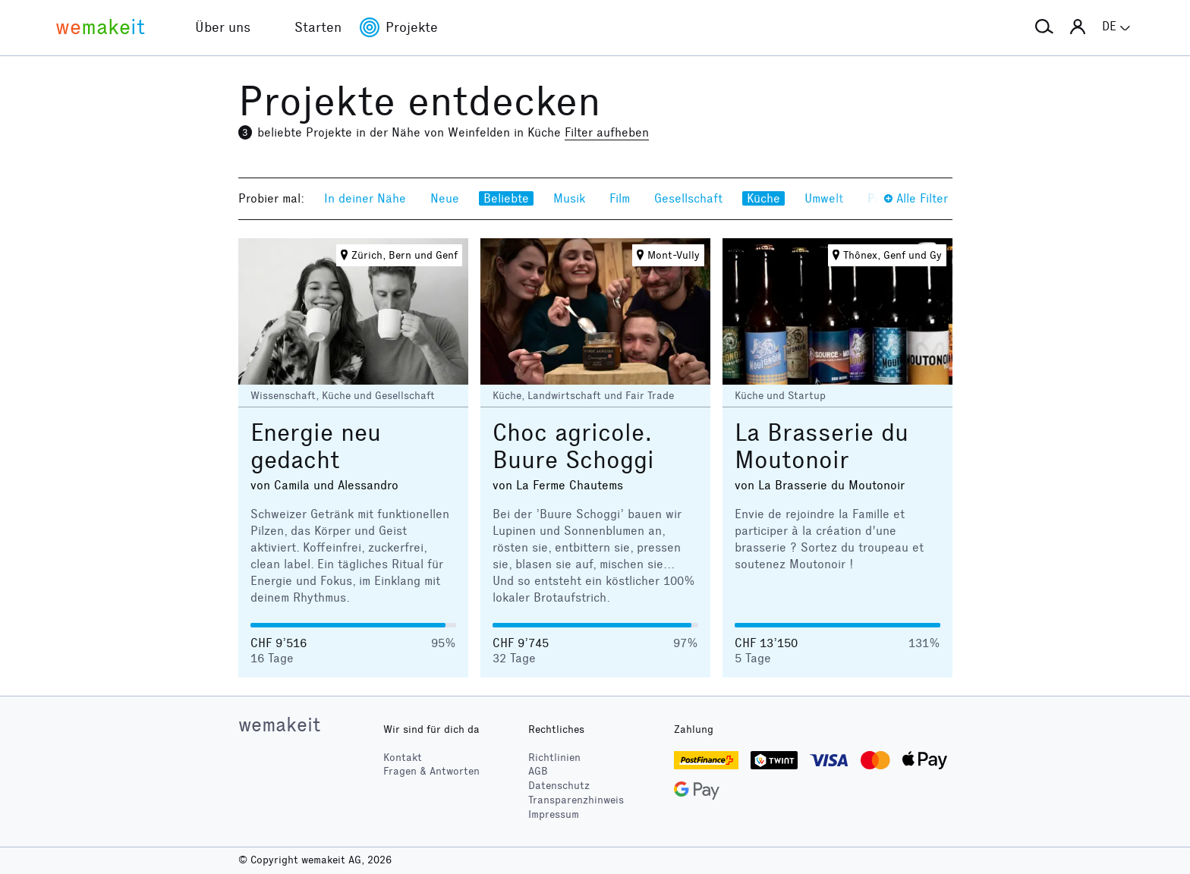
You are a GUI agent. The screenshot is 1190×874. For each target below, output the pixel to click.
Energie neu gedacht (315, 446)
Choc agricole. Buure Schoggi (573, 446)
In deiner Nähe (365, 198)
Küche (763, 198)
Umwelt (823, 198)
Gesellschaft (688, 198)
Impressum (553, 814)
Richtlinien (554, 757)
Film (619, 198)
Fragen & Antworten (431, 771)
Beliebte (506, 198)
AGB (538, 771)
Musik (569, 198)
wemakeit (279, 724)
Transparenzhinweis (576, 800)
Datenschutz (559, 785)
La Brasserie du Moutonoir (821, 446)
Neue (444, 198)
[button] (1044, 27)
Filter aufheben (607, 132)
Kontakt (402, 757)
